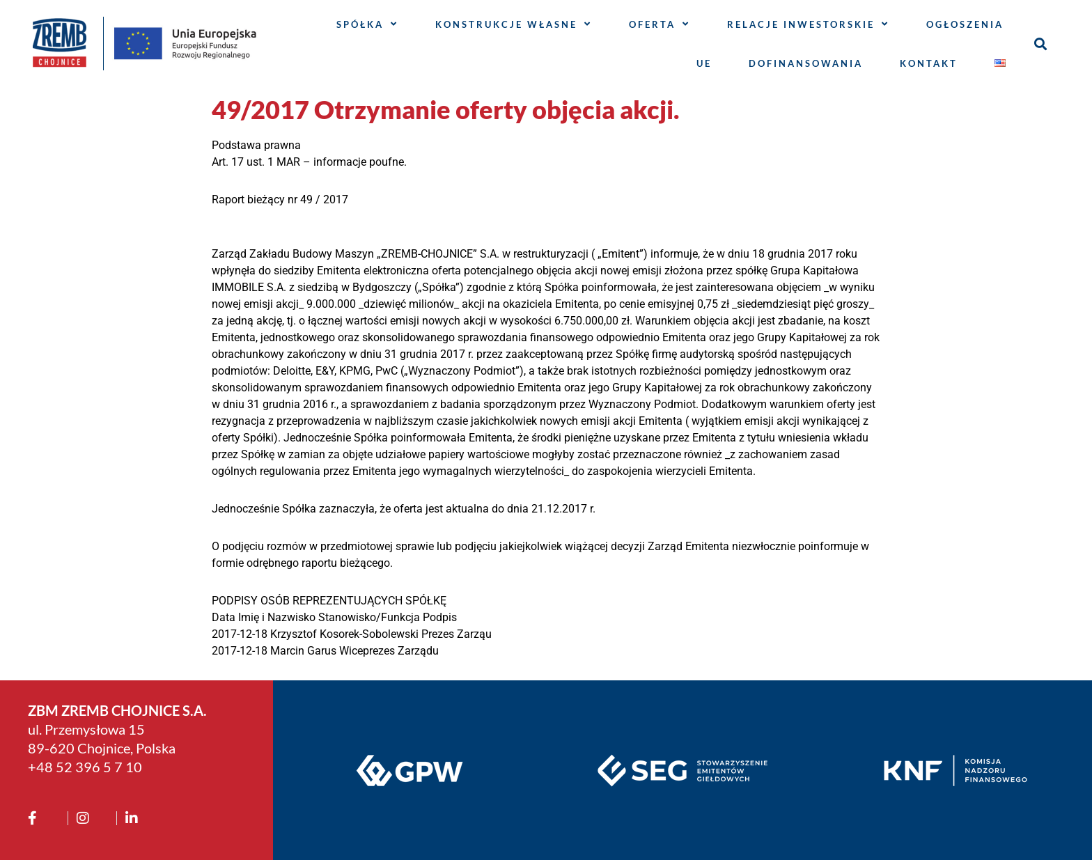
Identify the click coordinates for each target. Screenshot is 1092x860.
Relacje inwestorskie (808, 24)
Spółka (367, 24)
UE (704, 63)
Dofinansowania (806, 63)
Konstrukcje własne (513, 24)
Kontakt (929, 63)
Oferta (659, 24)
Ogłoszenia (965, 24)
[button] (1040, 43)
